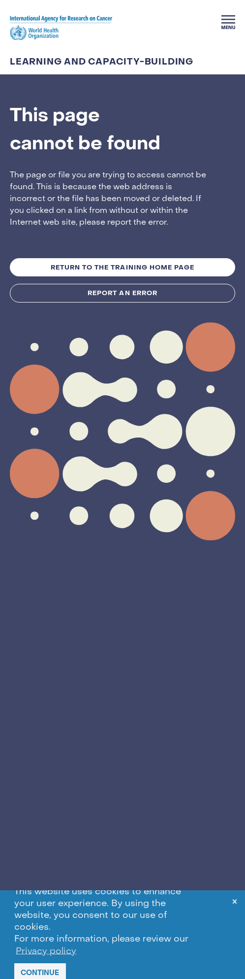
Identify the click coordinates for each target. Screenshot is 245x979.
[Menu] (228, 22)
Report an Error (122, 293)
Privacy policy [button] (46, 951)
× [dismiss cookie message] (235, 903)
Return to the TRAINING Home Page (122, 267)
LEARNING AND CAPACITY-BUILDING (101, 62)
